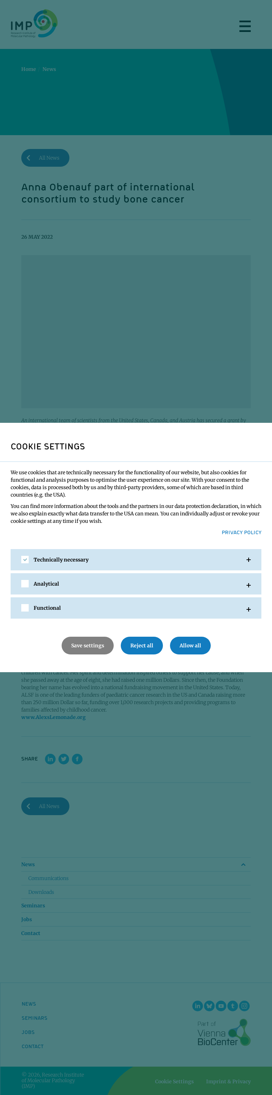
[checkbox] (25, 559)
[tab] (136, 559)
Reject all (141, 645)
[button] (136, 559)
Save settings (87, 645)
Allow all (190, 645)
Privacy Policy (241, 532)
